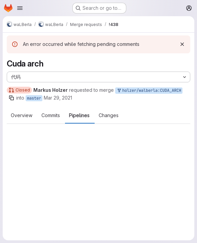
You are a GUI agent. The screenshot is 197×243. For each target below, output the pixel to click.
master (34, 98)
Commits (50, 115)
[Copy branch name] (11, 98)
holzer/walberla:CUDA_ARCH (149, 90)
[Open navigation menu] (19, 8)
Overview (21, 115)
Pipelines (79, 115)
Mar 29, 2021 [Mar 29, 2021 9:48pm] (58, 98)
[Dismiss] (182, 44)
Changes (109, 115)
